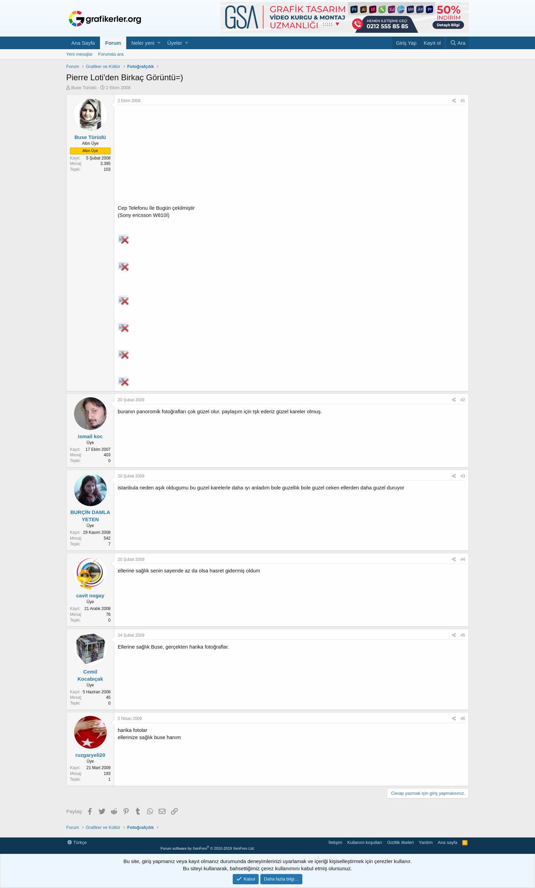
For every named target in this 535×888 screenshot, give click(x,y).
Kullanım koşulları (364, 842)
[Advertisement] (291, 156)
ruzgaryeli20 (90, 755)
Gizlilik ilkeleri (400, 842)
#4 (463, 559)
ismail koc (90, 436)
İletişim (335, 842)
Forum (113, 43)
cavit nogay (90, 595)
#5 (463, 635)
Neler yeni (143, 43)
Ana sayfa (448, 842)
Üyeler (174, 43)
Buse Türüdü (84, 87)
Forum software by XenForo (207, 848)
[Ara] (458, 43)
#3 (463, 476)
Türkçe (77, 842)
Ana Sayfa (83, 43)
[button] (159, 43)
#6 (463, 718)
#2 (463, 400)
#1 (463, 100)
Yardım (426, 842)
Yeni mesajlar (79, 54)
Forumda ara (111, 54)
